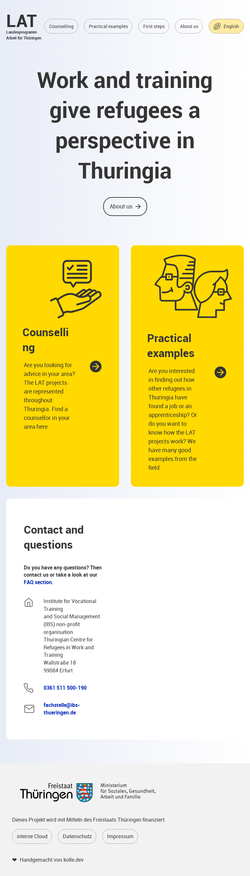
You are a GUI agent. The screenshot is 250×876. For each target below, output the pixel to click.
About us (189, 26)
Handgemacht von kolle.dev (52, 859)
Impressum (120, 836)
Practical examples (108, 26)
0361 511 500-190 (65, 687)
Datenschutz (77, 836)
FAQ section (38, 582)
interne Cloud (32, 836)
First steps (154, 26)
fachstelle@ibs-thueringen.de (62, 708)
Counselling (61, 26)
